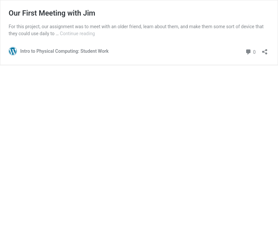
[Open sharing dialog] (264, 49)
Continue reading (77, 33)
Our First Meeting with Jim (52, 13)
